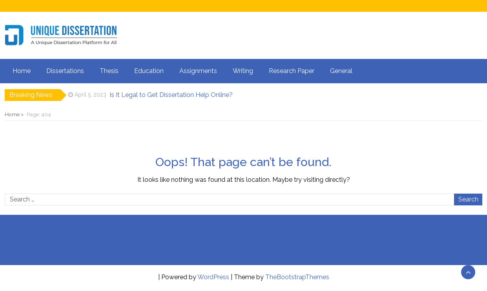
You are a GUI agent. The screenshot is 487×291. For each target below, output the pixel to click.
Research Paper (291, 71)
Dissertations (65, 71)
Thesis (109, 71)
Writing (243, 71)
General (341, 71)
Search (468, 199)
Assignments (198, 71)
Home (22, 71)
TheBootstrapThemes (297, 277)
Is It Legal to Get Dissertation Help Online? (171, 95)
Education (149, 71)
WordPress (213, 277)
